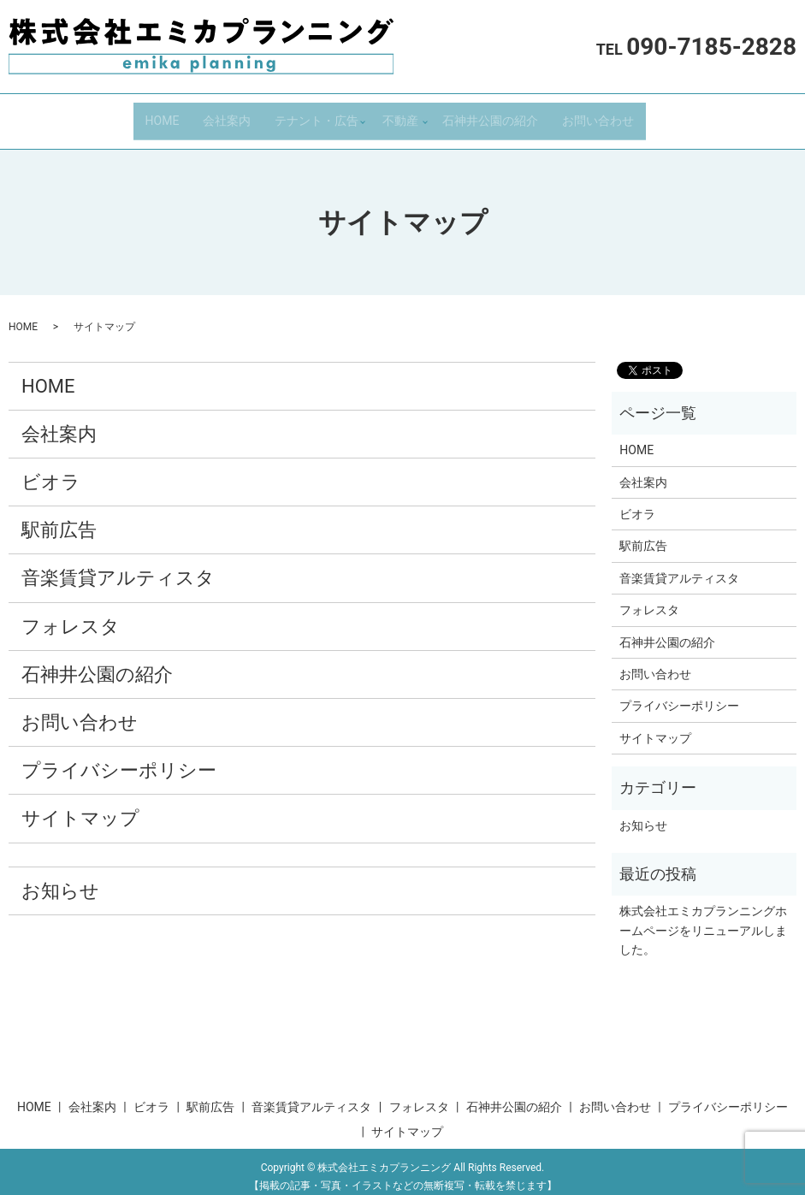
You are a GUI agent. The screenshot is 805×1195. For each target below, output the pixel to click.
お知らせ (60, 879)
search (666, 115)
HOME (162, 114)
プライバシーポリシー (118, 759)
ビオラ (50, 471)
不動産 (400, 114)
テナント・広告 (316, 114)
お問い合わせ (598, 114)
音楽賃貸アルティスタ (118, 567)
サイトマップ (80, 808)
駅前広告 (59, 519)
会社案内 (227, 114)
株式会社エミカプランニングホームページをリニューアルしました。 (703, 920)
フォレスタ (70, 615)
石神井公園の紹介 (490, 114)
